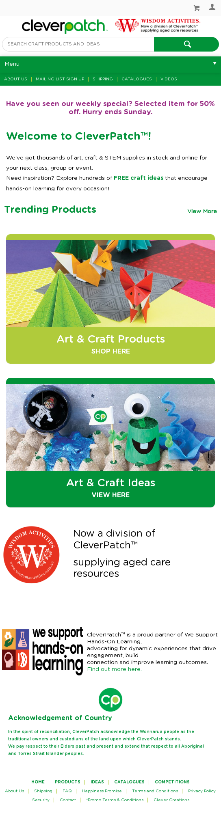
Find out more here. (114, 669)
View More (202, 211)
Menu (12, 64)
